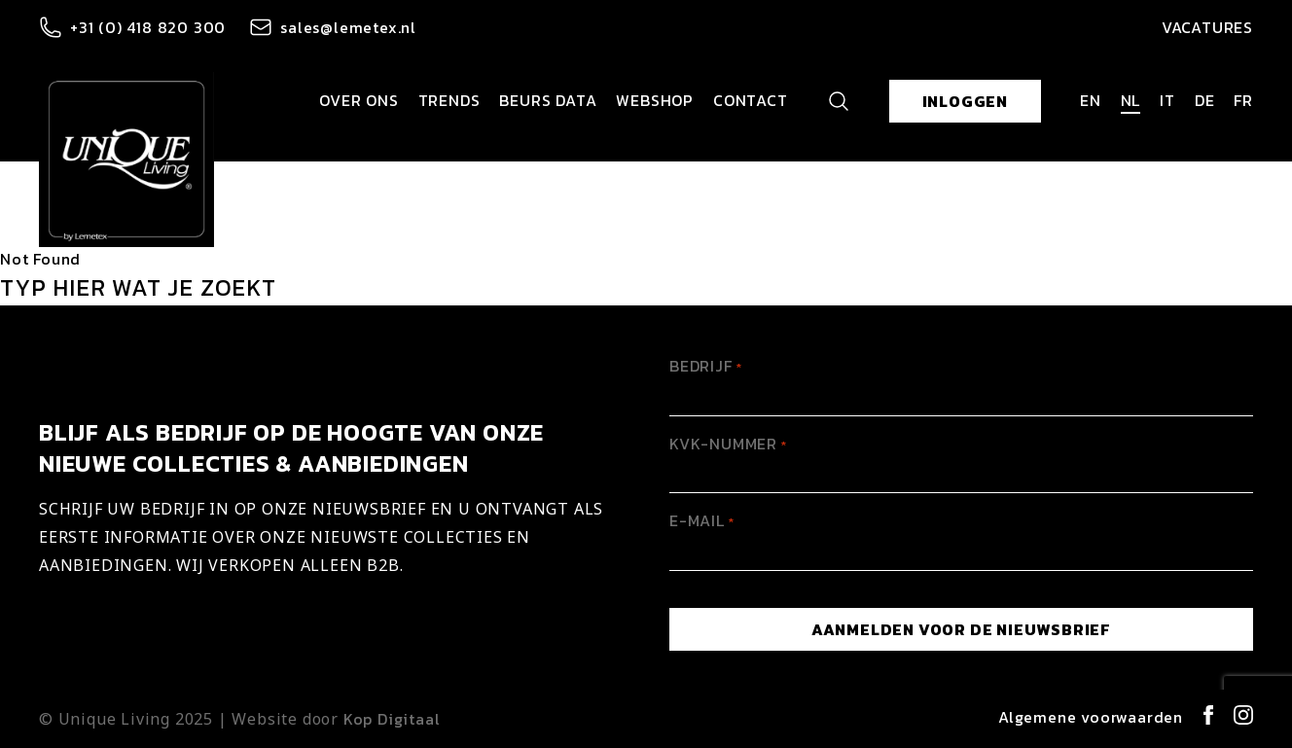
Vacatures (1207, 27)
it (1167, 100)
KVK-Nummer (728, 443)
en (1090, 100)
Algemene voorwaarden (1090, 717)
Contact (750, 100)
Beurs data (547, 100)
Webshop (655, 100)
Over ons (358, 100)
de (1205, 100)
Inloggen (965, 101)
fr (1243, 100)
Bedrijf (705, 365)
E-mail (702, 520)
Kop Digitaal (392, 718)
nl (1131, 100)
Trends (449, 100)
